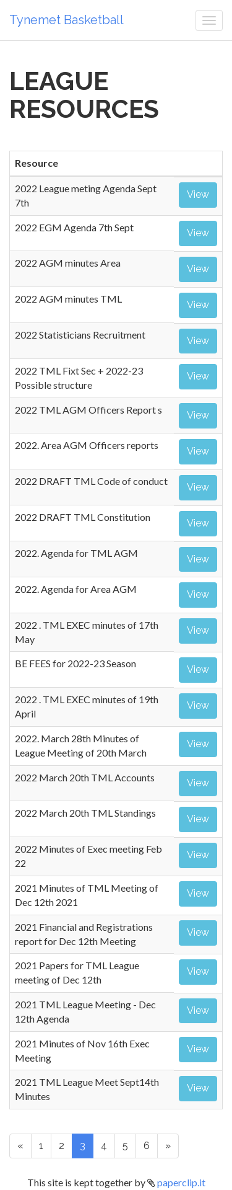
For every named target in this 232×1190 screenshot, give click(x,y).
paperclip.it (181, 1182)
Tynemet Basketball (66, 19)
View (198, 194)
